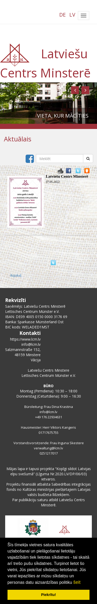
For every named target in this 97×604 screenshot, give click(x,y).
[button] (75, 90)
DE (62, 14)
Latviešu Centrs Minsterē (67, 176)
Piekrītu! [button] (48, 595)
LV (72, 14)
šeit (76, 582)
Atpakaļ (15, 275)
